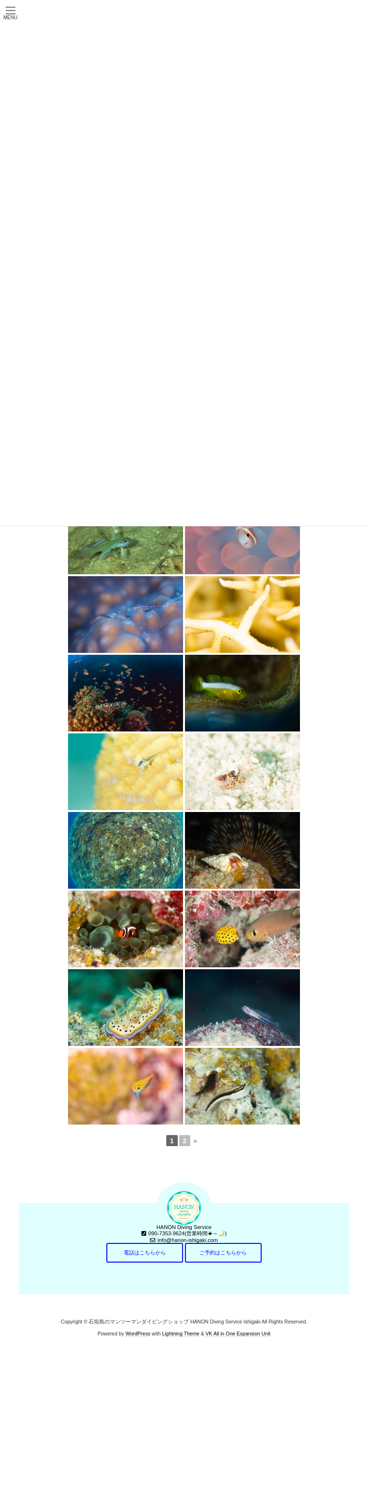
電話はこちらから (145, 1252)
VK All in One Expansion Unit (238, 1333)
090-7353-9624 (167, 1233)
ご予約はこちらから (223, 1252)
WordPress (138, 1333)
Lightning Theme (180, 1333)
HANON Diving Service (183, 1227)
